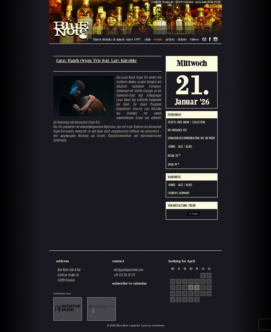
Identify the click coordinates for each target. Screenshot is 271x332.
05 (178, 293)
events (158, 39)
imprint (135, 325)
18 (203, 275)
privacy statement (153, 325)
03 (209, 287)
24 (197, 281)
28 (178, 287)
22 (185, 281)
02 (203, 287)
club (147, 39)
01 (197, 287)
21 (179, 281)
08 (197, 293)
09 (203, 293)
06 (185, 293)
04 (172, 293)
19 (209, 275)
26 (209, 281)
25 (203, 281)
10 (209, 293)
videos (194, 39)
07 (191, 293)
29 (185, 287)
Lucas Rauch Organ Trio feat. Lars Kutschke (96, 60)
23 (191, 281)
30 (191, 287)
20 (172, 281)
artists (170, 39)
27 (173, 287)
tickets (182, 39)
